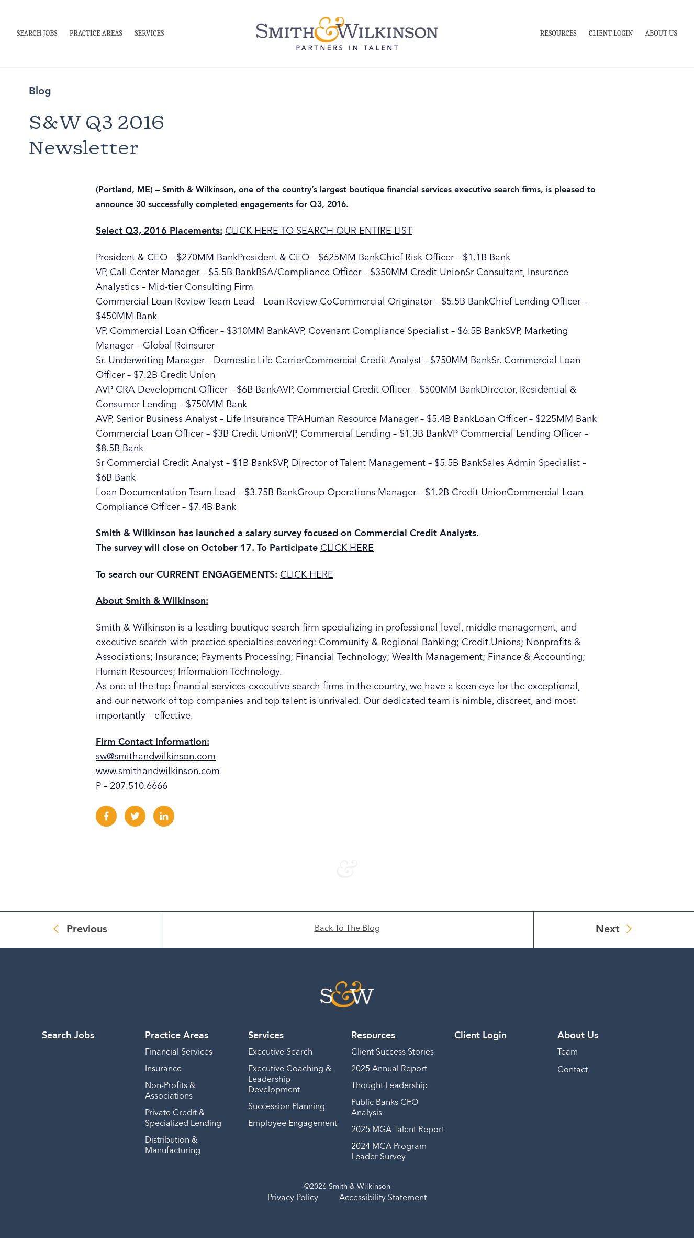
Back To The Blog (347, 929)
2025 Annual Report (389, 1069)
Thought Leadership (389, 1086)
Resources (558, 33)
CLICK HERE (347, 548)
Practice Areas (96, 33)
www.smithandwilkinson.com (158, 771)
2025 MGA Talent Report (397, 1130)
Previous (86, 930)
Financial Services (178, 1052)
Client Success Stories (392, 1052)
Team (567, 1052)
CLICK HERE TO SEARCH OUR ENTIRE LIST (318, 231)
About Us (661, 33)
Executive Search (280, 1052)
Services (149, 33)
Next (608, 930)
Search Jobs (37, 33)
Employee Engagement (292, 1124)
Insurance (163, 1069)
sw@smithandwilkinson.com (156, 757)
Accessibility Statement (383, 1198)
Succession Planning (286, 1107)
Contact (572, 1070)
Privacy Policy (292, 1198)
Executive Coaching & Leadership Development (289, 1079)
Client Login (611, 33)
